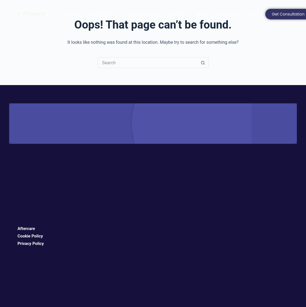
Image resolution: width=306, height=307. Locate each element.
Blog (201, 14)
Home (72, 14)
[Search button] (203, 62)
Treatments (102, 14)
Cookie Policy (30, 236)
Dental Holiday (143, 14)
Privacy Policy (30, 243)
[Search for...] (147, 62)
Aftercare (26, 228)
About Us (227, 14)
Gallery (177, 14)
